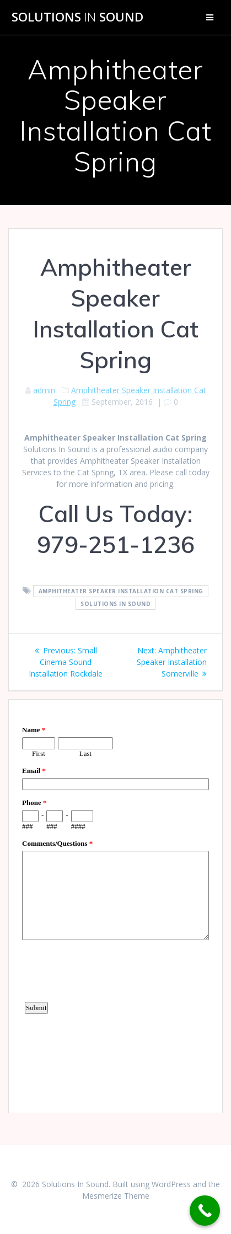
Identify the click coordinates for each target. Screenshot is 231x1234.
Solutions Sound (77, 17)
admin (44, 390)
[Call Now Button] (205, 1210)
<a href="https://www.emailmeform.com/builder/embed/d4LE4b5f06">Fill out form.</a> (115, 904)
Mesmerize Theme (115, 1195)
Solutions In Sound (115, 604)
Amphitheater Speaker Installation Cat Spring (121, 591)
